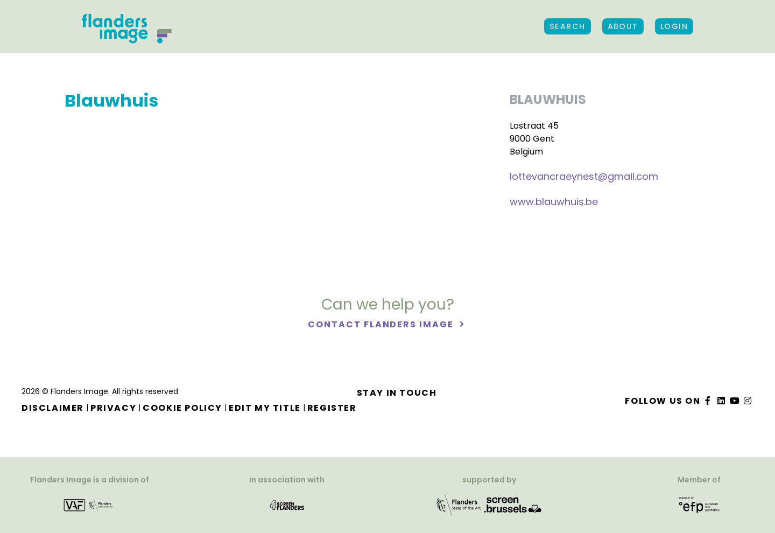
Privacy (113, 408)
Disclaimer (53, 408)
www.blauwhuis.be (554, 201)
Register (332, 408)
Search (567, 26)
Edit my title (265, 408)
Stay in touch (397, 393)
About (623, 26)
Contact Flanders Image (382, 325)
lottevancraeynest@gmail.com (584, 176)
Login (674, 26)
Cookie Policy (182, 408)
